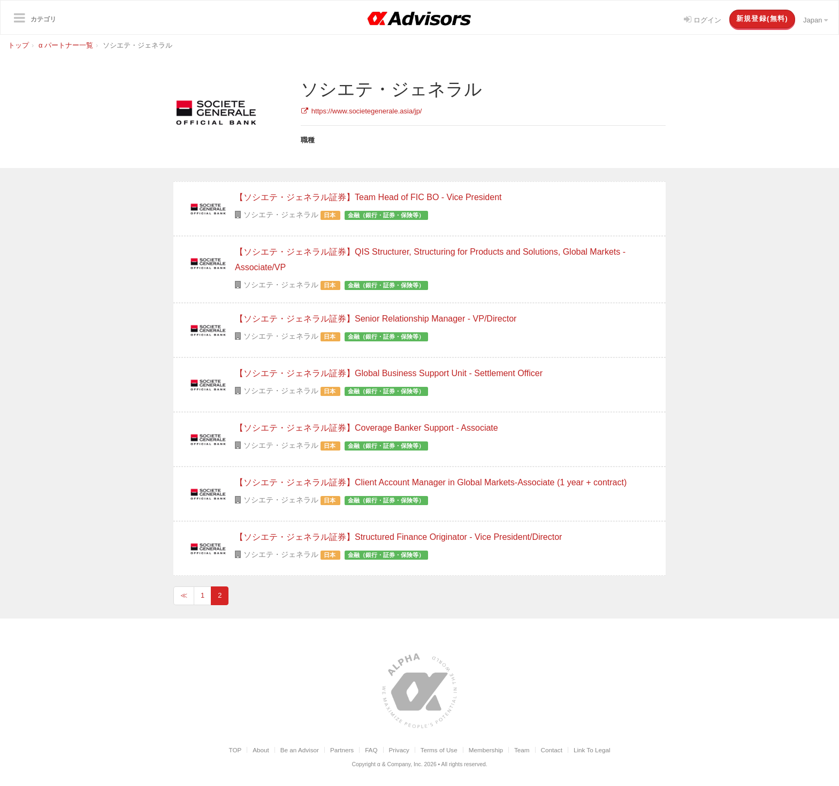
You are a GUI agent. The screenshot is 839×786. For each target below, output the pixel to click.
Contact (551, 749)
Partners (342, 749)
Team (522, 749)
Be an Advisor (299, 749)
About (261, 749)
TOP (234, 749)
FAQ (371, 749)
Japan (815, 20)
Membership (486, 749)
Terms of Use (439, 749)
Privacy (399, 749)
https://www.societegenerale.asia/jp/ (361, 111)
